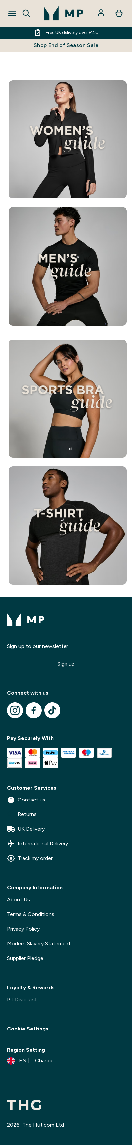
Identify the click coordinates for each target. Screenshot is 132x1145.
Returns (22, 814)
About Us (18, 899)
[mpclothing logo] (63, 13)
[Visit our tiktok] (52, 710)
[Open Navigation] (12, 13)
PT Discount (22, 999)
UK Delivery (26, 829)
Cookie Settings (27, 1029)
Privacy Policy (23, 929)
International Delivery (37, 844)
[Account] (102, 13)
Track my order (30, 858)
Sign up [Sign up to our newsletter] (66, 664)
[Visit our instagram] (15, 710)
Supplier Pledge (25, 958)
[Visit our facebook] (34, 710)
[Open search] (26, 13)
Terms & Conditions (30, 914)
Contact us (26, 800)
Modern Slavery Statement (39, 943)
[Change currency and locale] (30, 1061)
